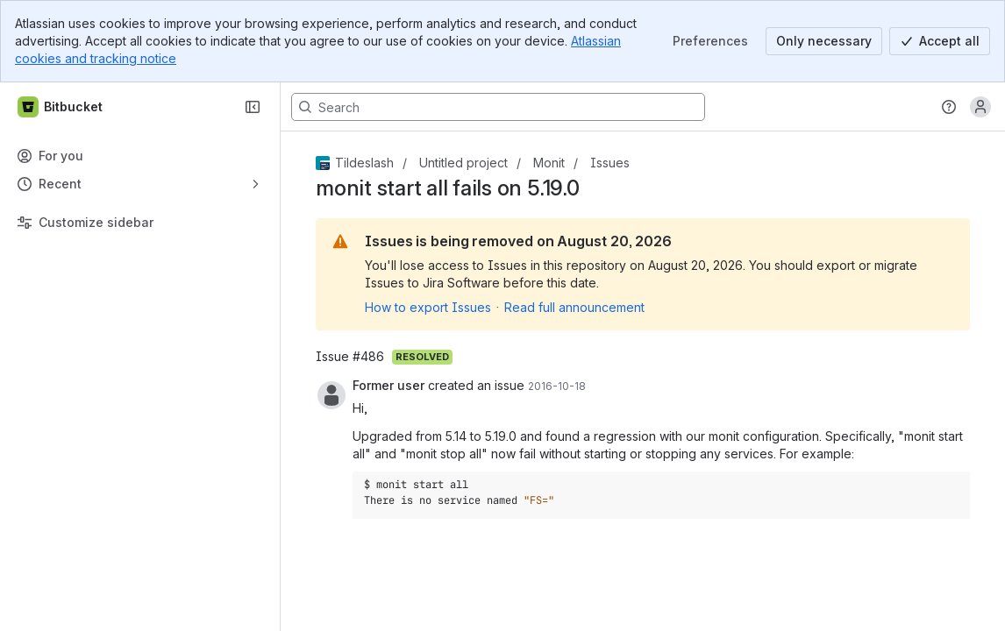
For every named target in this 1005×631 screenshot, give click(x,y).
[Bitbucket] (61, 107)
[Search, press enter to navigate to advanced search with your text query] (498, 107)
